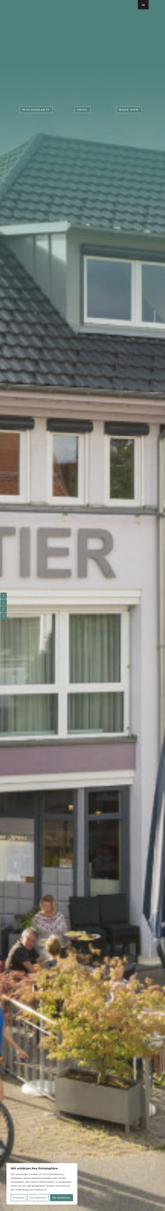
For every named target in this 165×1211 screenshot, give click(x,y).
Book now (129, 111)
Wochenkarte (36, 111)
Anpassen (18, 1197)
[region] (41, 1184)
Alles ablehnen (38, 1197)
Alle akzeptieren (61, 1197)
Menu (82, 111)
